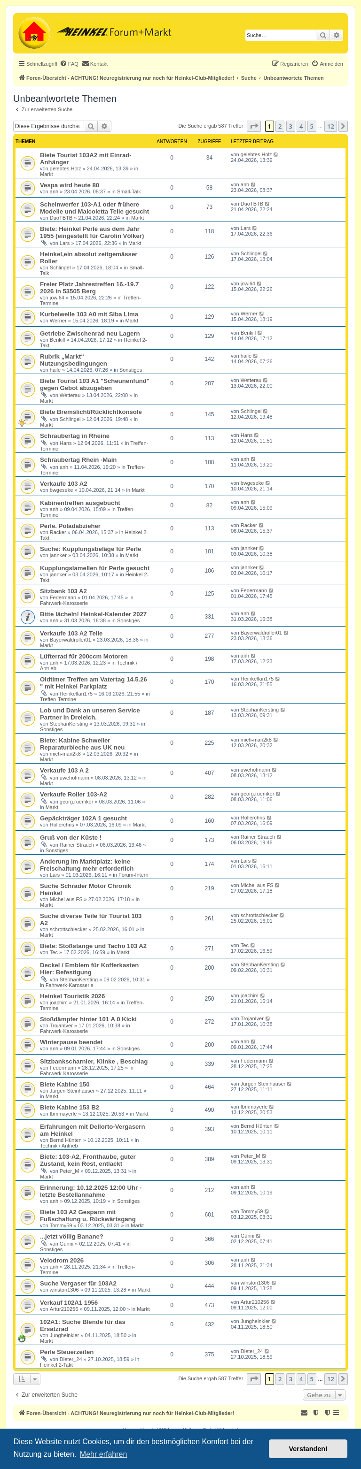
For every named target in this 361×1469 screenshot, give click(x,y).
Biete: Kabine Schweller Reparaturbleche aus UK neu (82, 744)
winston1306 (64, 1290)
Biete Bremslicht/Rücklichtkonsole (91, 411)
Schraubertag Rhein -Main (78, 459)
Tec (54, 952)
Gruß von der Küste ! (71, 837)
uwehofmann (74, 777)
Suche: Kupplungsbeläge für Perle (90, 548)
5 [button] (312, 126)
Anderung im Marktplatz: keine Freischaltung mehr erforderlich (86, 865)
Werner (58, 320)
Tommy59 (61, 1225)
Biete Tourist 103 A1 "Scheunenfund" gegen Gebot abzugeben (94, 384)
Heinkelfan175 (76, 693)
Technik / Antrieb (59, 1145)
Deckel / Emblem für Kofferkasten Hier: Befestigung (89, 969)
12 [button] (330, 126)
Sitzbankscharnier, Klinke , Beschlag (94, 1061)
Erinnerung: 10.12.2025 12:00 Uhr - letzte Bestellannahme (90, 1191)
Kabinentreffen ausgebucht (80, 502)
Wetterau (70, 395)
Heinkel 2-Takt (56, 1365)
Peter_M (69, 1171)
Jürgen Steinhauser (72, 1091)
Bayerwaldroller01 (70, 640)
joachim (59, 1002)
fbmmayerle (63, 1114)
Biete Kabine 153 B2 (69, 1107)
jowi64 (57, 297)
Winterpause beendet (71, 1042)
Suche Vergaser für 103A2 (78, 1283)
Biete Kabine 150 (65, 1084)
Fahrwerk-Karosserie (64, 603)
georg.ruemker (77, 801)
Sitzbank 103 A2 (63, 591)
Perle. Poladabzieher (70, 525)
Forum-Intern (133, 875)
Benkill (57, 340)
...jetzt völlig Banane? (71, 1236)
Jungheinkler (64, 1335)
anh (54, 191)
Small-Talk (129, 191)
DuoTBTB (61, 218)
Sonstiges (130, 370)
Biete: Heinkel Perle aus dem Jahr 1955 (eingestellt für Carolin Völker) (92, 232)
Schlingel (60, 267)
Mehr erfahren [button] (103, 1454)
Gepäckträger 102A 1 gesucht (83, 818)
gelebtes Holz (65, 168)
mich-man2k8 (65, 754)
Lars (65, 243)
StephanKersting (69, 724)
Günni (66, 1244)
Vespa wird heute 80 (69, 185)
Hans (66, 443)
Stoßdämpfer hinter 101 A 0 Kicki (88, 1019)
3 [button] (290, 126)
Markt (46, 174)
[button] (254, 126)
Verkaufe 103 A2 (63, 483)
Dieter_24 (71, 1359)
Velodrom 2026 (62, 1260)
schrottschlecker (68, 929)
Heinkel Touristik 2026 (72, 996)
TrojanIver (61, 1025)
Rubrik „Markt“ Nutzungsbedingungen (73, 360)
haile (55, 370)
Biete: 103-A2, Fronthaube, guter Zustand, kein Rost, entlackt (88, 1160)
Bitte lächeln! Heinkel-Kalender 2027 (93, 614)
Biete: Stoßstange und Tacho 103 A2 (93, 945)
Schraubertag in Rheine (75, 435)
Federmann (63, 597)
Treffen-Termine (58, 699)
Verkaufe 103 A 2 (64, 770)
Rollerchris (62, 824)
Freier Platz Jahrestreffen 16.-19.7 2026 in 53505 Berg (89, 288)
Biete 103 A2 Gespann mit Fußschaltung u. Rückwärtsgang (88, 1216)
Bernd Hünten (66, 1140)
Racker (58, 532)
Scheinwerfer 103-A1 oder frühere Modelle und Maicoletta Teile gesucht (94, 208)
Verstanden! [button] (308, 1449)
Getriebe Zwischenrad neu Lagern (90, 333)
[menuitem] (69, 63)
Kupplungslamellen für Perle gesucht (94, 568)
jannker (58, 555)
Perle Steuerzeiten (67, 1351)
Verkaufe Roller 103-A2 (73, 794)
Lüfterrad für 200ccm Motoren (84, 656)
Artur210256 (64, 1309)
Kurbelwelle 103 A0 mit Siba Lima (89, 314)
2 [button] (280, 126)
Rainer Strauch (77, 845)
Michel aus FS (66, 899)
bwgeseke (61, 490)
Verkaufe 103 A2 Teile (71, 633)
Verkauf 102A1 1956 (69, 1302)
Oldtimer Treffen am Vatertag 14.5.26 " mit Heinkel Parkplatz (93, 683)
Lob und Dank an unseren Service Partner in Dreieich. (90, 714)
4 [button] (301, 126)
